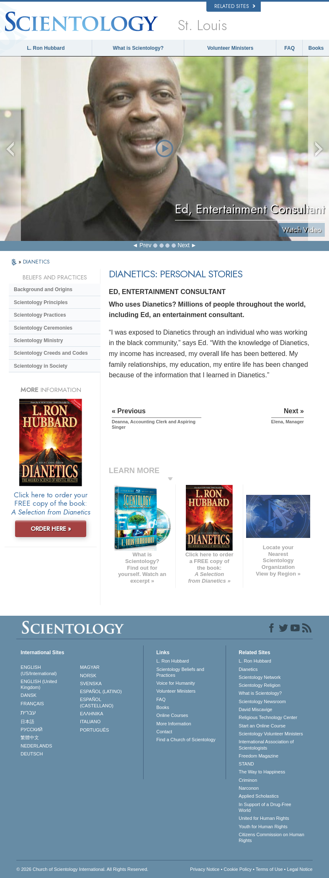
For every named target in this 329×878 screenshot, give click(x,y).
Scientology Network (259, 677)
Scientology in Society (40, 366)
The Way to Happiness (262, 771)
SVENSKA (91, 683)
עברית (28, 712)
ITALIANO (90, 721)
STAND (246, 763)
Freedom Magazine (258, 755)
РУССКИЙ (31, 729)
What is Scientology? (138, 48)
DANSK (28, 695)
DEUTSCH (32, 753)
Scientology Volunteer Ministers (271, 733)
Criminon (248, 780)
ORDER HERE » (51, 529)
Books (316, 48)
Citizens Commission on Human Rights (271, 837)
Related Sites (234, 6)
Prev (145, 245)
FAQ (289, 48)
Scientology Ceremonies (43, 328)
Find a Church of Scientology (185, 739)
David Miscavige (255, 709)
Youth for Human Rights (263, 826)
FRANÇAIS (32, 703)
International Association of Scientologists (266, 744)
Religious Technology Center (268, 717)
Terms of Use (269, 869)
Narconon (249, 788)
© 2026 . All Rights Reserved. (82, 869)
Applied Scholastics (258, 796)
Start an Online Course (262, 725)
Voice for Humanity (175, 683)
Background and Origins (43, 289)
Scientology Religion (259, 685)
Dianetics (248, 669)
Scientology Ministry (38, 340)
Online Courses (172, 715)
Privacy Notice (204, 869)
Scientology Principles (41, 302)
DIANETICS (36, 262)
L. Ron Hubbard (46, 48)
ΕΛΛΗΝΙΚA (91, 713)
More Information (173, 723)
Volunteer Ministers (230, 48)
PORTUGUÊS (94, 729)
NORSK (88, 675)
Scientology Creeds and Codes (51, 353)
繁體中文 (30, 737)
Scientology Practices (40, 315)
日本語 (27, 721)
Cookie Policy (238, 869)
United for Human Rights (264, 818)
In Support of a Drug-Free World (265, 807)
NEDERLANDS (36, 745)
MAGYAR (90, 667)
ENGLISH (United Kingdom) (39, 684)
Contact (164, 731)
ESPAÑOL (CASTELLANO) (96, 702)
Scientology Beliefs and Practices (180, 672)
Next (183, 245)
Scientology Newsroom (262, 701)
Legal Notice (300, 869)
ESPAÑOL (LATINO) (101, 691)
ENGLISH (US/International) (39, 670)
